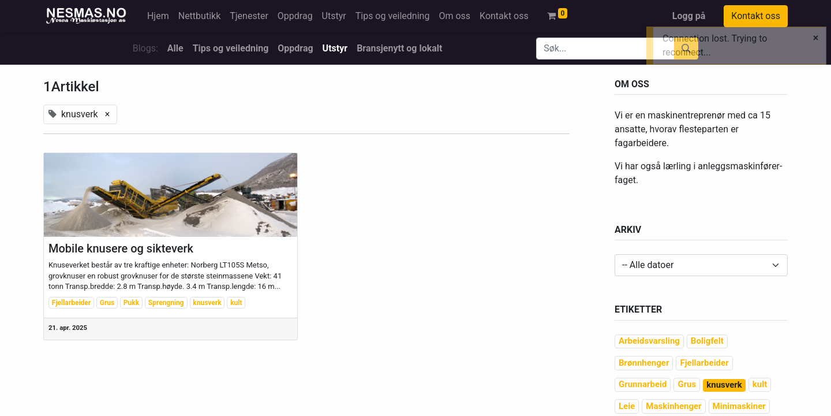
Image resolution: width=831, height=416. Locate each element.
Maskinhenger (673, 406)
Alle (175, 48)
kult (236, 303)
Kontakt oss (755, 15)
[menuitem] (158, 16)
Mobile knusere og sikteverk (120, 248)
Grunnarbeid (643, 384)
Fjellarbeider (71, 303)
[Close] (816, 38)
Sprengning (166, 303)
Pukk (131, 303)
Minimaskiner (739, 406)
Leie (627, 406)
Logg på (689, 15)
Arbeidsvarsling (649, 341)
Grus (107, 303)
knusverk (207, 303)
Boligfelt (707, 341)
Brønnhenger (644, 363)
